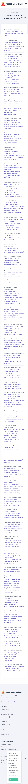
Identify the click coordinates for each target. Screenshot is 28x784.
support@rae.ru (5, 777)
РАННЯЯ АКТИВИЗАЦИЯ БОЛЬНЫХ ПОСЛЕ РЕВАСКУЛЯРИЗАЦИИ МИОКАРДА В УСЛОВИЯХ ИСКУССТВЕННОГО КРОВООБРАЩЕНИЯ (14, 155)
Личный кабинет (6, 744)
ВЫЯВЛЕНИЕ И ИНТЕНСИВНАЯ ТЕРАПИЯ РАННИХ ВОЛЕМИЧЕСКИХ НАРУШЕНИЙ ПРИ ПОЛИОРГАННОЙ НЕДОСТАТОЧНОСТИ (13, 139)
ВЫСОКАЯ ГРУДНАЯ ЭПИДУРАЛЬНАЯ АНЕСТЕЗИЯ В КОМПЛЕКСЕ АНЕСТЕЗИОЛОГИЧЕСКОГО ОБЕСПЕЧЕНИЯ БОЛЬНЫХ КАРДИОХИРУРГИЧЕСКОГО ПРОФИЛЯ (13, 172)
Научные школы (5, 724)
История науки (5, 727)
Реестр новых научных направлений (12, 737)
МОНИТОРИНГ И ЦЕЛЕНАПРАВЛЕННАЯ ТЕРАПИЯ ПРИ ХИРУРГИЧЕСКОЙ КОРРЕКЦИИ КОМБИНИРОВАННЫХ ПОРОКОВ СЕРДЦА (14, 417)
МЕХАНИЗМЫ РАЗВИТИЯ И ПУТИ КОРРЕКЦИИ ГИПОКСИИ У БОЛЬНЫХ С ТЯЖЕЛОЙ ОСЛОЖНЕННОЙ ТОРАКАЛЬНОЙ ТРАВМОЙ (13, 472)
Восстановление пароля (8, 749)
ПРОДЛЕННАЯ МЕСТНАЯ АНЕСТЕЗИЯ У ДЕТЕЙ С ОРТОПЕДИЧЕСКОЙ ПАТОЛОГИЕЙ (14, 250)
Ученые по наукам (6, 712)
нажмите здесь (12, 775)
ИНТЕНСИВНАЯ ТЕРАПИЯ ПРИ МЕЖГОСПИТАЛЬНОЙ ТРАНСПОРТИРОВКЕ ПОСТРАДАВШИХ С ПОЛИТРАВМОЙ (12, 656)
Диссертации (15, 12)
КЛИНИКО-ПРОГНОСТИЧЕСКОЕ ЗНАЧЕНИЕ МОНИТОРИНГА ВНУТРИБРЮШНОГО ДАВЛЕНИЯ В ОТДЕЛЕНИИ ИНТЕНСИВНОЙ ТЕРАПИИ (14, 46)
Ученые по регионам (7, 714)
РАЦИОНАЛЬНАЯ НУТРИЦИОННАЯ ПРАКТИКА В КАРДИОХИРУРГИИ (12, 238)
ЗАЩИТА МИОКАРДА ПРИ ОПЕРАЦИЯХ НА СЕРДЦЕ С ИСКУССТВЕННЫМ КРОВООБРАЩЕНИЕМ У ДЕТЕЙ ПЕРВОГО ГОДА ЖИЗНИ (13, 633)
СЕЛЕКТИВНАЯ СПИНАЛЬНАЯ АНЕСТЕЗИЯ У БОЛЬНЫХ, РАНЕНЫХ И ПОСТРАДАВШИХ (12, 386)
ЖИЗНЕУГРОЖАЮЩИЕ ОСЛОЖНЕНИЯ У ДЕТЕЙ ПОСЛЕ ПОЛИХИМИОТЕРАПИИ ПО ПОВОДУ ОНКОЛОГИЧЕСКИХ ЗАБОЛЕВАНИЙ (13, 619)
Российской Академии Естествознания (12, 702)
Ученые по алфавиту (7, 717)
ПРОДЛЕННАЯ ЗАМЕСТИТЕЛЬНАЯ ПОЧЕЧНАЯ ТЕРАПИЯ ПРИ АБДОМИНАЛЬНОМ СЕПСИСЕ (14, 668)
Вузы (2, 729)
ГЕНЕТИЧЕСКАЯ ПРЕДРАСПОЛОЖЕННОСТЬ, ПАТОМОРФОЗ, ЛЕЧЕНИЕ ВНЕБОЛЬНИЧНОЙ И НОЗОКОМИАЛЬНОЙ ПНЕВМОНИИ (14, 602)
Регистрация (5, 747)
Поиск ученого (5, 709)
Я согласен (13, 779)
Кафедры (3, 732)
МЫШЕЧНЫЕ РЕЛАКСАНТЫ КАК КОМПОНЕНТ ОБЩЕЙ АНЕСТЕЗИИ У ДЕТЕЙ (14, 34)
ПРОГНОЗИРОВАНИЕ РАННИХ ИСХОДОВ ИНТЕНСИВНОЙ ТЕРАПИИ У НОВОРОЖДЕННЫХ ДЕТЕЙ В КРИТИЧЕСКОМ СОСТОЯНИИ (13, 528)
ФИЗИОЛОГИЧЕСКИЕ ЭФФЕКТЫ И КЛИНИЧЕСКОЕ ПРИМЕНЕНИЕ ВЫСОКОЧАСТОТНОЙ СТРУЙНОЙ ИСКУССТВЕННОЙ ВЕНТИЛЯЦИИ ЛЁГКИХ (14, 345)
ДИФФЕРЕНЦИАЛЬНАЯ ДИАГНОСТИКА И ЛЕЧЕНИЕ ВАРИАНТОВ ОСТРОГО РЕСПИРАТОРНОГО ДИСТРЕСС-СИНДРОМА (13, 124)
